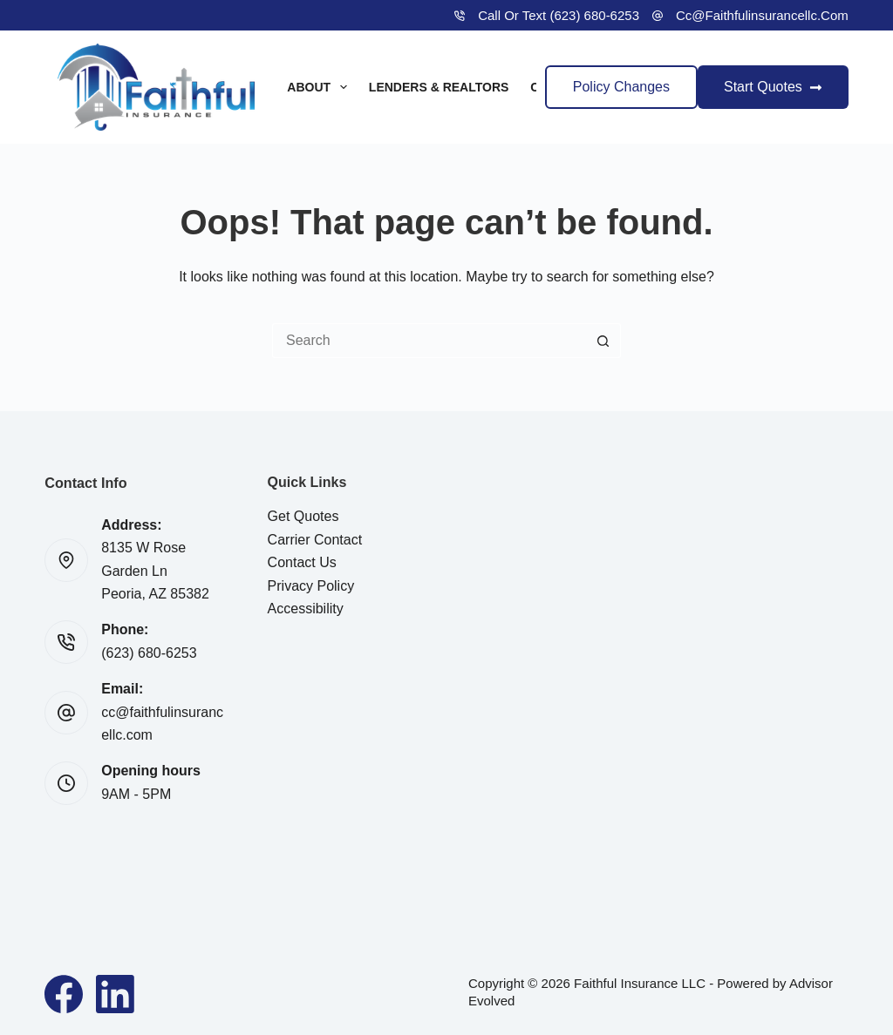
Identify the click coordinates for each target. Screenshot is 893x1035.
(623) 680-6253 (148, 653)
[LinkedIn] (115, 994)
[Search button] (603, 340)
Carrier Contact (315, 539)
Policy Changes (621, 86)
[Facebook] (63, 994)
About (320, 87)
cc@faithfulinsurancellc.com (762, 15)
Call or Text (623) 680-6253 (558, 15)
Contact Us (302, 562)
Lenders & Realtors (439, 87)
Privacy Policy (311, 585)
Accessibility (306, 608)
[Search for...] (429, 340)
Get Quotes (303, 516)
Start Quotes (773, 86)
